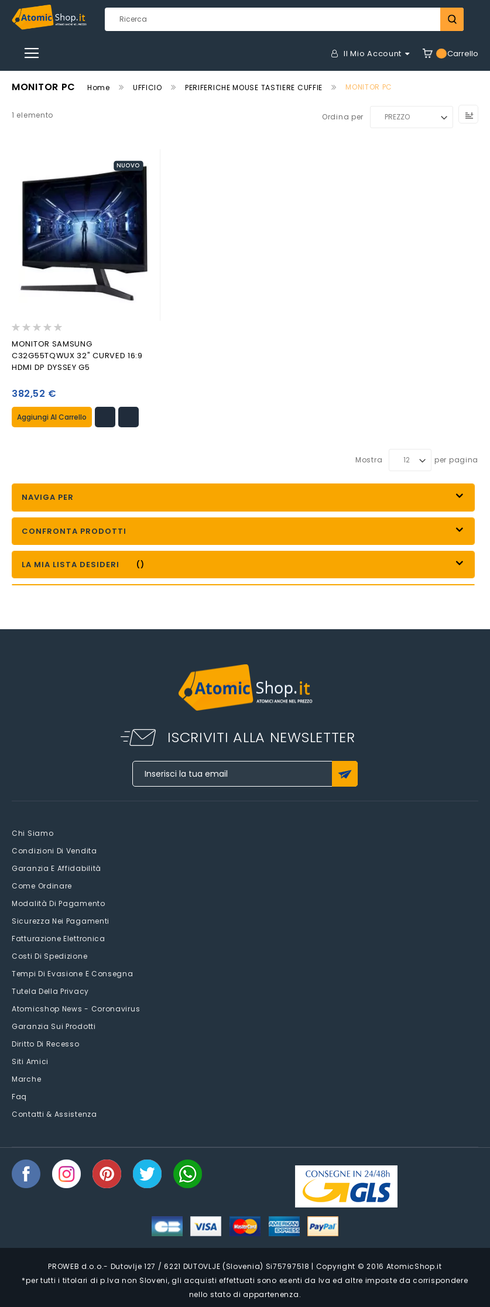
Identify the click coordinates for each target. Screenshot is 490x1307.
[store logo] (49, 17)
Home (98, 87)
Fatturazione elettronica (58, 939)
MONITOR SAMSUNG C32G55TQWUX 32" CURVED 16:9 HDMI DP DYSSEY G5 (77, 355)
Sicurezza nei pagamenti (60, 921)
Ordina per (343, 117)
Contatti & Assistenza (54, 1114)
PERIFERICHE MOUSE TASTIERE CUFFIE (254, 87)
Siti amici (30, 1061)
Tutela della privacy (50, 991)
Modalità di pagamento (58, 903)
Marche (26, 1079)
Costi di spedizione (49, 956)
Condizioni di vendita (54, 851)
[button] (105, 417)
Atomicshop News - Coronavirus (76, 1009)
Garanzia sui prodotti (54, 1026)
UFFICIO (147, 87)
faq (19, 1097)
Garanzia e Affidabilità (56, 868)
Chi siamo (32, 833)
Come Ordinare (42, 886)
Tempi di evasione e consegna (72, 974)
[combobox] (284, 19)
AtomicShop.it (414, 1266)
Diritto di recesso (46, 1044)
